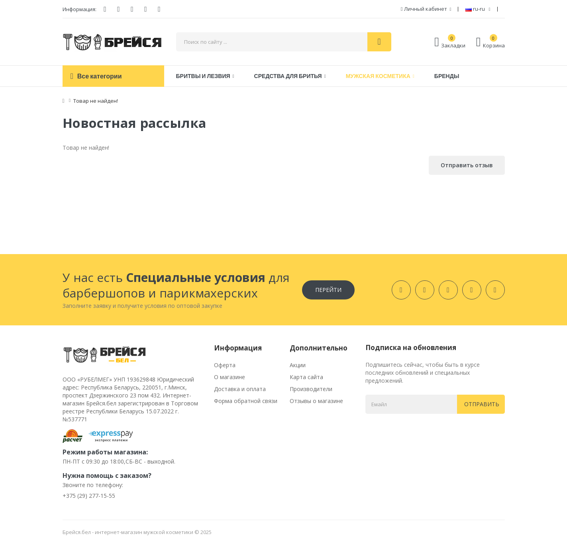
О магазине (229, 377)
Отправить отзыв (467, 165)
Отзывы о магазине (316, 401)
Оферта (224, 365)
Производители (311, 389)
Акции (298, 365)
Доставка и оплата (240, 389)
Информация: (79, 9)
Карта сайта (306, 377)
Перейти (328, 290)
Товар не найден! (95, 100)
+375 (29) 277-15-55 (89, 495)
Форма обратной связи (245, 401)
